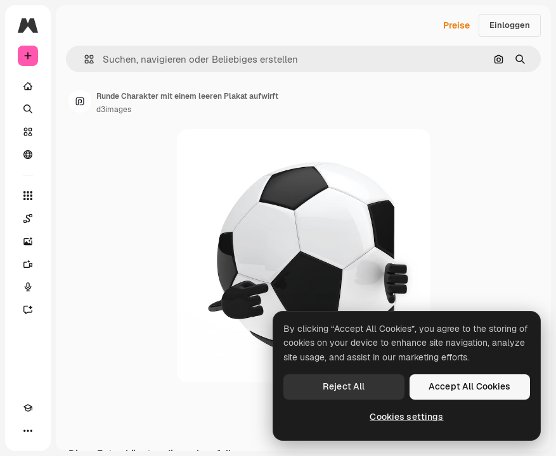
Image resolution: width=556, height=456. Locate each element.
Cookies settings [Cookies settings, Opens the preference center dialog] (406, 416)
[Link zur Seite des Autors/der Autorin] (79, 101)
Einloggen (509, 25)
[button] (84, 59)
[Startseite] (28, 86)
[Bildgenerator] (28, 241)
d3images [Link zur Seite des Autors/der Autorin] (113, 109)
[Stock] (28, 132)
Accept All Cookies (470, 386)
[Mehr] (28, 431)
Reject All (344, 386)
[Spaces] (28, 218)
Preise (456, 25)
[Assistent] (28, 310)
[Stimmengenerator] (28, 287)
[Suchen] (28, 109)
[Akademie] (28, 408)
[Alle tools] (28, 196)
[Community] (28, 154)
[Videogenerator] (28, 264)
